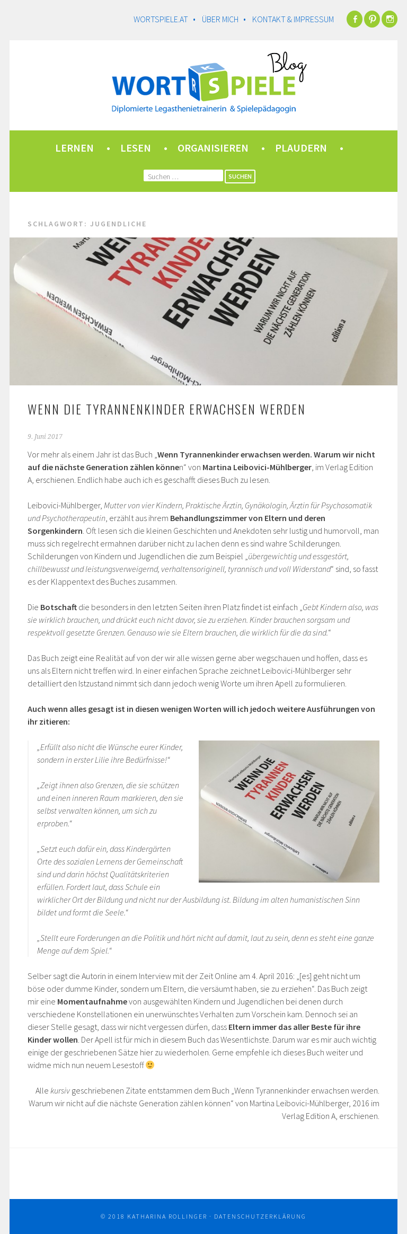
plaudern (301, 147)
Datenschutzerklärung (260, 1216)
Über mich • (226, 19)
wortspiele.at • (167, 19)
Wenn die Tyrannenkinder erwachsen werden (167, 408)
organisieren (213, 147)
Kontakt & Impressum (293, 19)
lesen (135, 147)
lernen (74, 147)
